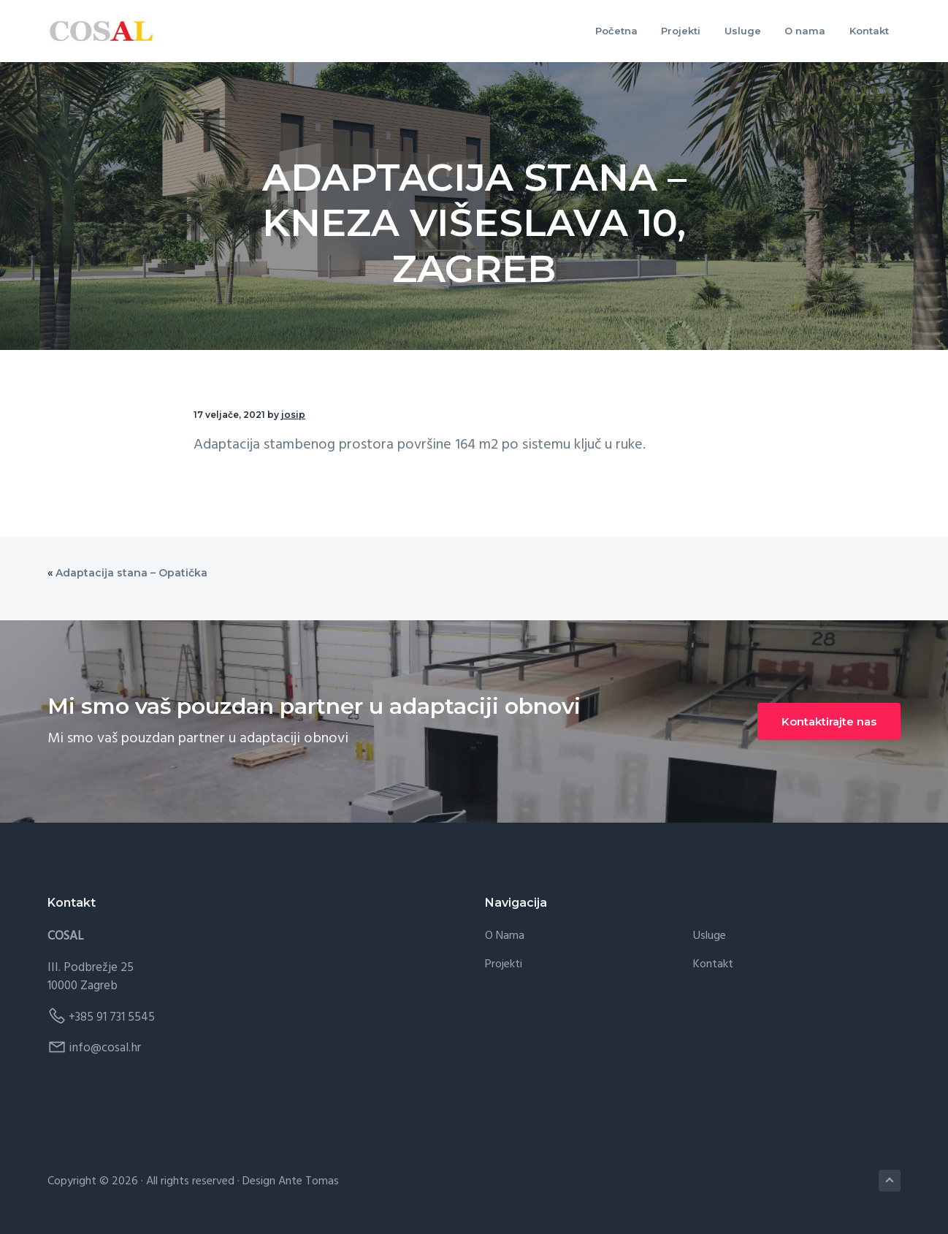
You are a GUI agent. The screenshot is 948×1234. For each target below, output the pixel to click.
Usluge (709, 936)
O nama (504, 936)
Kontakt (713, 965)
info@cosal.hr (105, 1048)
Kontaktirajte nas (828, 721)
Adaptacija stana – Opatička (131, 572)
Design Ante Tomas (290, 1181)
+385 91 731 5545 (112, 1017)
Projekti (503, 965)
